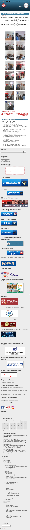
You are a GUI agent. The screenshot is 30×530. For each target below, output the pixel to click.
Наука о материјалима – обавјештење (12, 136)
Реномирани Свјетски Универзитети (9, 400)
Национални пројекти (13, 493)
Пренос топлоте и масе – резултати (11, 131)
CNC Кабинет (9, 473)
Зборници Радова (10, 467)
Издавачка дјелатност (10, 465)
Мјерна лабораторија (11, 478)
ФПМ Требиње (6, 1)
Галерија (7, 464)
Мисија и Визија (9, 481)
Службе (5, 502)
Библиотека (8, 462)
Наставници (6, 460)
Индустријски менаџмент (12, 506)
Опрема (8, 488)
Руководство (6, 501)
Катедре (7, 471)
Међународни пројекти (13, 492)
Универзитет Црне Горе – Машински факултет (12, 387)
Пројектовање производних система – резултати (14, 145)
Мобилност (10, 486)
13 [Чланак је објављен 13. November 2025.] (14, 425)
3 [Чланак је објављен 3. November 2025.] (4, 423)
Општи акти (6, 519)
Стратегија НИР (10, 489)
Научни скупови (10, 483)
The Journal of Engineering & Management (16, 466)
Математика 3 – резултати (9, 141)
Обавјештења (6, 111)
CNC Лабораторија (10, 475)
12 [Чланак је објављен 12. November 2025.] (11, 425)
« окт (3, 430)
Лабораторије (8, 472)
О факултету (6, 461)
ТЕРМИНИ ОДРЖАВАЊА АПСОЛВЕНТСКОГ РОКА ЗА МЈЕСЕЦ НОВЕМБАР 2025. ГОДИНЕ (15, 451)
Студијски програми (8, 504)
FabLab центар (9, 476)
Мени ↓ (26, 10)
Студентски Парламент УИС (7, 382)
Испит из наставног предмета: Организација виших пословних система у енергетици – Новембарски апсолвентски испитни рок (14, 441)
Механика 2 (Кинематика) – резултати (12, 124)
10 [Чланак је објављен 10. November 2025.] (4, 425)
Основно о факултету (10, 498)
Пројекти (9, 490)
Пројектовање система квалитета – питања (7, 114)
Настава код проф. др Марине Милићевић (14, 435)
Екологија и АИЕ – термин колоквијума (12, 125)
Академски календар (6, 161)
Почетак (3, 10)
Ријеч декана (8, 499)
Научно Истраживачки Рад (11, 482)
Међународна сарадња (12, 484)
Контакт (5, 458)
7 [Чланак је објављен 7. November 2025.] (18, 423)
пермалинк (13, 111)
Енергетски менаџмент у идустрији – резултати (14, 135)
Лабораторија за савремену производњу (16, 477)
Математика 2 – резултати (9, 134)
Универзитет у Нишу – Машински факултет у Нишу (13, 394)
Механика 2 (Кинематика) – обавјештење (13, 132)
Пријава (4, 413)
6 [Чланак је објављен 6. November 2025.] (14, 423)
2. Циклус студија (9, 513)
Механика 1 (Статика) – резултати (11, 140)
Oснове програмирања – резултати (11, 144)
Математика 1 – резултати (9, 142)
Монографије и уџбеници (12, 468)
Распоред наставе (5, 159)
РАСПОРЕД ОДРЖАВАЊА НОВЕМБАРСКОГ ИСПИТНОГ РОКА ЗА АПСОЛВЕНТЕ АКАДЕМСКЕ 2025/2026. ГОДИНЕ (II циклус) (14, 446)
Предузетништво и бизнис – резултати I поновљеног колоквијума (22, 114)
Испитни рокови (4, 160)
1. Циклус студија (9, 505)
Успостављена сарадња (13, 495)
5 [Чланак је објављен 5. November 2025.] (11, 423)
